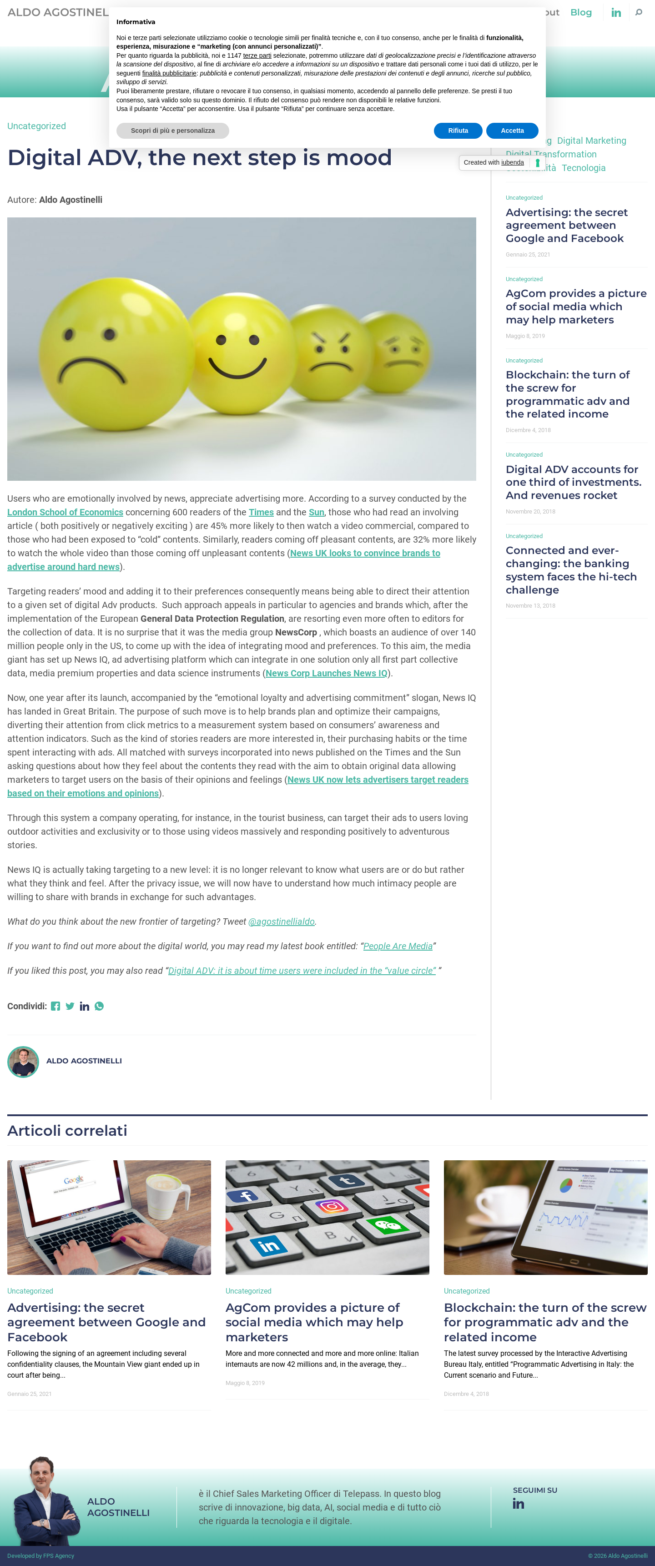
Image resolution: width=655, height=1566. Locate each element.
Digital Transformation (551, 154)
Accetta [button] (512, 130)
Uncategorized (36, 126)
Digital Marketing (591, 140)
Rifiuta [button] (458, 130)
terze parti (257, 55)
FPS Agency (58, 1555)
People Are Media (398, 946)
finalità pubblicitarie (169, 73)
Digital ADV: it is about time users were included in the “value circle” (302, 970)
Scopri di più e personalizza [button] (173, 130)
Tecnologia (584, 167)
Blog (581, 12)
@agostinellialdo (281, 921)
